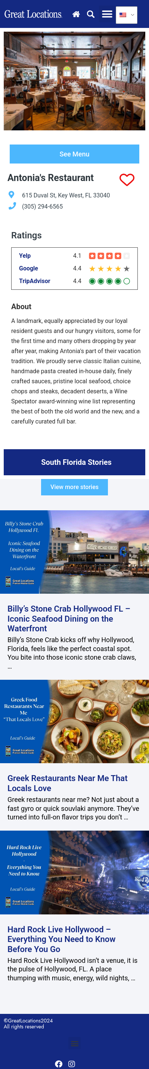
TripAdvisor (34, 281)
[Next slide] (135, 81)
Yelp (25, 256)
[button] (107, 14)
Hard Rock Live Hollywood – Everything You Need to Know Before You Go (61, 939)
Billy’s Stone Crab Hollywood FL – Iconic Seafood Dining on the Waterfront (68, 618)
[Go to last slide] (13, 81)
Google (28, 269)
